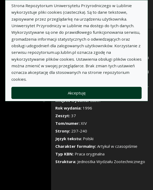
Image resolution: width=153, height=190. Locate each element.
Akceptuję (77, 93)
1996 (87, 108)
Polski (88, 138)
